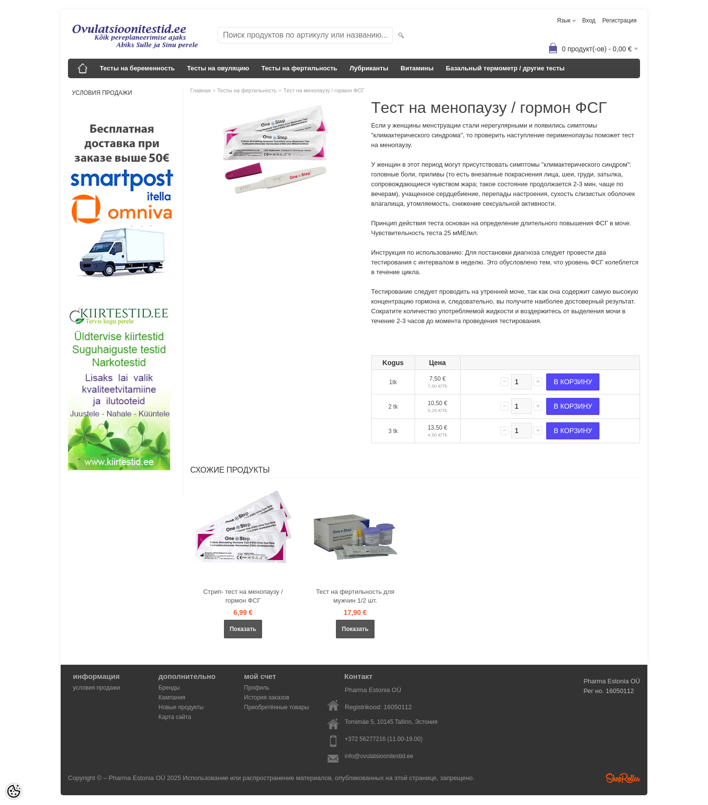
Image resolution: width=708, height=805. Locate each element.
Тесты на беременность (137, 68)
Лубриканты (369, 68)
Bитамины (417, 68)
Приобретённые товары (276, 707)
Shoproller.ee (623, 778)
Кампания (171, 697)
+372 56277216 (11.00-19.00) (383, 739)
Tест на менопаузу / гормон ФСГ (323, 90)
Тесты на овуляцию (218, 68)
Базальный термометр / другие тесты (505, 68)
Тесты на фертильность (299, 68)
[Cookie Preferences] (13, 791)
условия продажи (102, 92)
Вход (589, 20)
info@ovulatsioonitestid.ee (379, 756)
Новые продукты (180, 707)
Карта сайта (174, 717)
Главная (200, 90)
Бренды (168, 687)
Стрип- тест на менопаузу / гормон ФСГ (243, 596)
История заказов (266, 697)
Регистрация (619, 20)
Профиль (256, 687)
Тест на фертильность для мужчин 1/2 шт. (355, 596)
